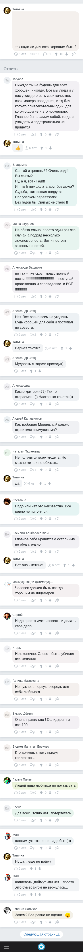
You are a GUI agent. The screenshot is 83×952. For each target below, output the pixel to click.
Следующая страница (41, 934)
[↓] (66, 54)
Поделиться (73, 53)
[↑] (57, 54)
